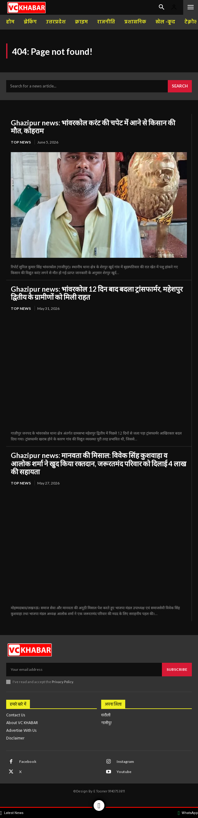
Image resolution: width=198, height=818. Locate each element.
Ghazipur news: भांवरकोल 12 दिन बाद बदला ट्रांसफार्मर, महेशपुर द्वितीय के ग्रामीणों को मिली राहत (97, 293)
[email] (84, 669)
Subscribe (177, 669)
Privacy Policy (62, 682)
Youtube (124, 771)
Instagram (125, 761)
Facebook (27, 761)
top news (21, 142)
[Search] (180, 86)
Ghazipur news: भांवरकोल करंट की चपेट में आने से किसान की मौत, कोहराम (93, 126)
